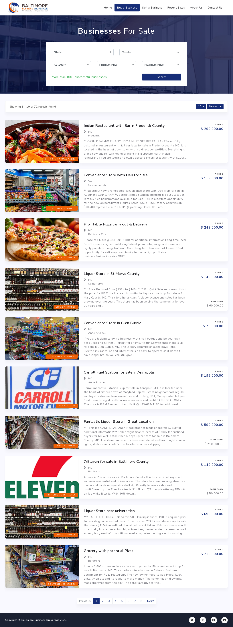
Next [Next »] (150, 601)
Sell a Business (152, 7)
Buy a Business (127, 7)
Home (108, 7)
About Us (196, 7)
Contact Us (215, 7)
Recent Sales (176, 7)
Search (162, 77)
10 (200, 106)
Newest (214, 106)
